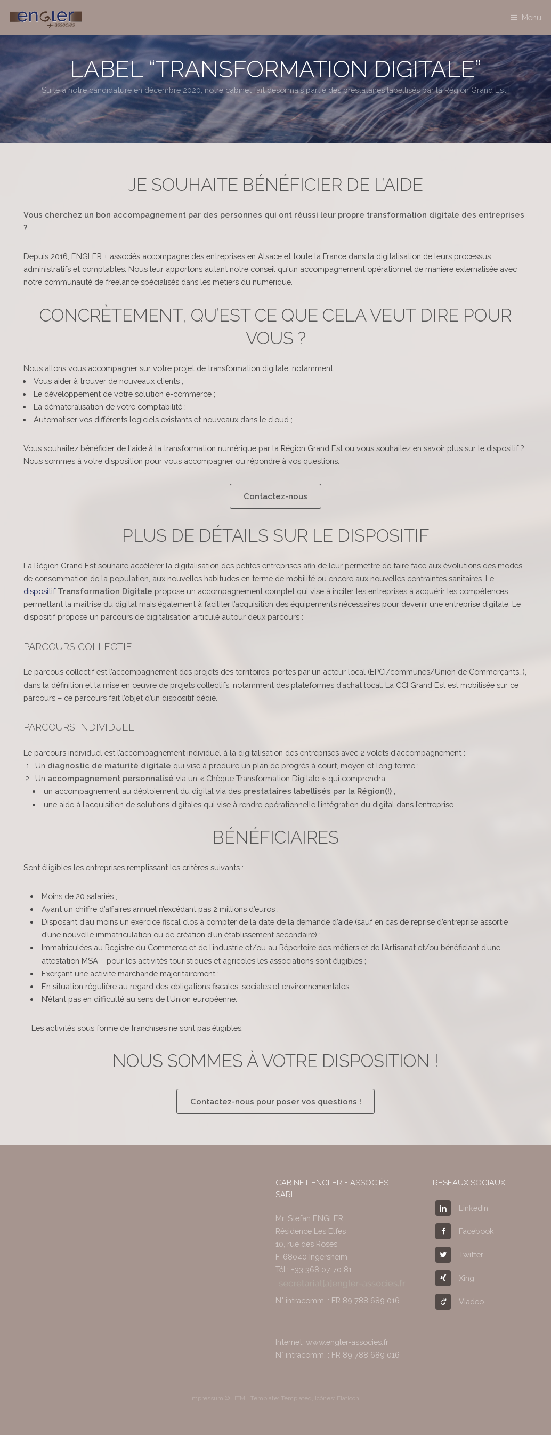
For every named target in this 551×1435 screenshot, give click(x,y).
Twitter (459, 1254)
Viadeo (459, 1301)
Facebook (464, 1231)
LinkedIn (461, 1208)
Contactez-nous (275, 496)
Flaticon (348, 1398)
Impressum (206, 1398)
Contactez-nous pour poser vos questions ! (275, 1101)
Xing (454, 1277)
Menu (531, 17)
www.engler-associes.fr (347, 1341)
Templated (296, 1398)
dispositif (87, 591)
